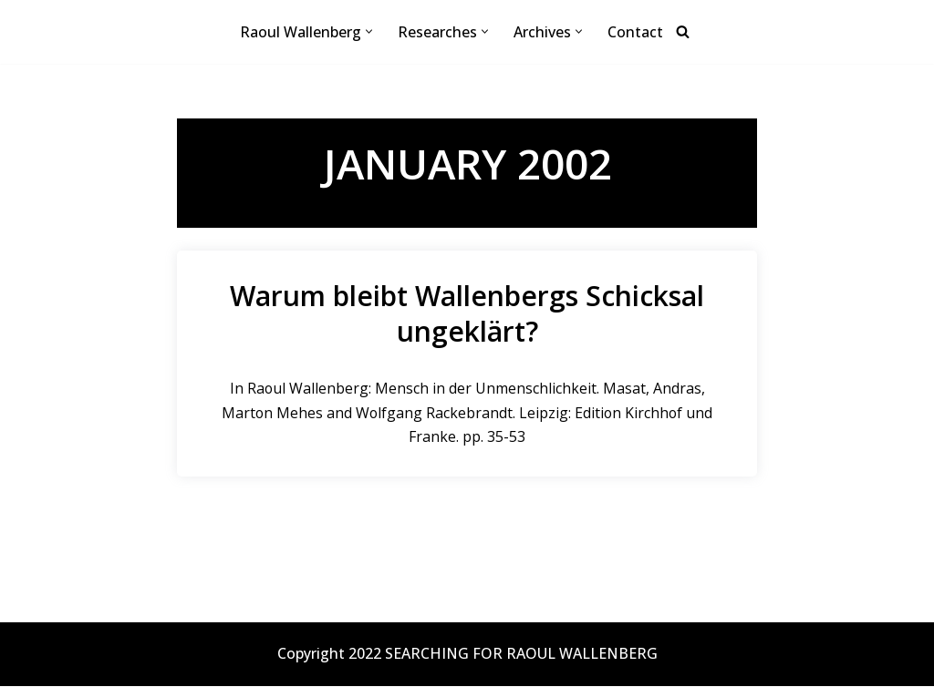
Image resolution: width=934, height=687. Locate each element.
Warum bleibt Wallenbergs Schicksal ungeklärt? (467, 313)
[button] (369, 32)
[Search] (683, 32)
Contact (635, 32)
